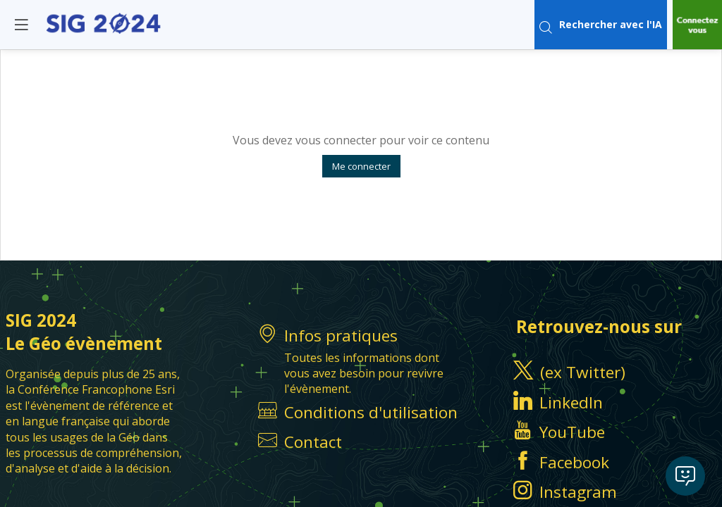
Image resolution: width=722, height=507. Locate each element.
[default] (361, 442)
